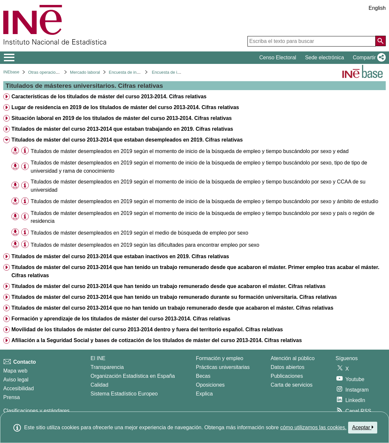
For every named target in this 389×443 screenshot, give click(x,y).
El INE (98, 358)
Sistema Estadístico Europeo (124, 393)
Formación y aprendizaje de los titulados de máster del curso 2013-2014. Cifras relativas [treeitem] (120, 318)
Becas (203, 376)
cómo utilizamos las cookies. (313, 427)
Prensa (11, 397)
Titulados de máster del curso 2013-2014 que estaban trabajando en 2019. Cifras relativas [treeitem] (122, 129)
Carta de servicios (292, 385)
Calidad (99, 385)
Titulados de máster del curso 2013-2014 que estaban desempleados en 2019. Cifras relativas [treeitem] (127, 140)
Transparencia (107, 367)
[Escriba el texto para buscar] (311, 41)
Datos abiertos (287, 367)
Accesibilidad (18, 388)
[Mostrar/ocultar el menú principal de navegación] (9, 58)
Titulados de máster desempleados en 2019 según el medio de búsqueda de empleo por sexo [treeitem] (139, 233)
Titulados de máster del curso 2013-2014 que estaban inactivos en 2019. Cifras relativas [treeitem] (120, 256)
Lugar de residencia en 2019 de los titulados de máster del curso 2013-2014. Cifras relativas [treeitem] (125, 107)
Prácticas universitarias (223, 367)
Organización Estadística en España (133, 376)
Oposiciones (210, 385)
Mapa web (15, 371)
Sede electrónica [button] (324, 57)
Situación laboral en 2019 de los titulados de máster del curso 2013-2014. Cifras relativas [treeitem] (121, 118)
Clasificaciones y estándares (36, 411)
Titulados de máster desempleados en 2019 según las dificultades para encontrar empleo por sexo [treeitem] (145, 245)
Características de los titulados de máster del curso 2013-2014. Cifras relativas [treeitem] (109, 96)
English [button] (377, 8)
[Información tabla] (25, 151)
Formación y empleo (219, 358)
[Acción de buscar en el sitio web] (380, 41)
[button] (368, 58)
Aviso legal (15, 379)
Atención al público (292, 358)
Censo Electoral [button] (277, 57)
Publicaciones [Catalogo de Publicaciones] (287, 376)
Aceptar (362, 427)
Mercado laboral (85, 72)
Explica (204, 393)
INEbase (11, 71)
